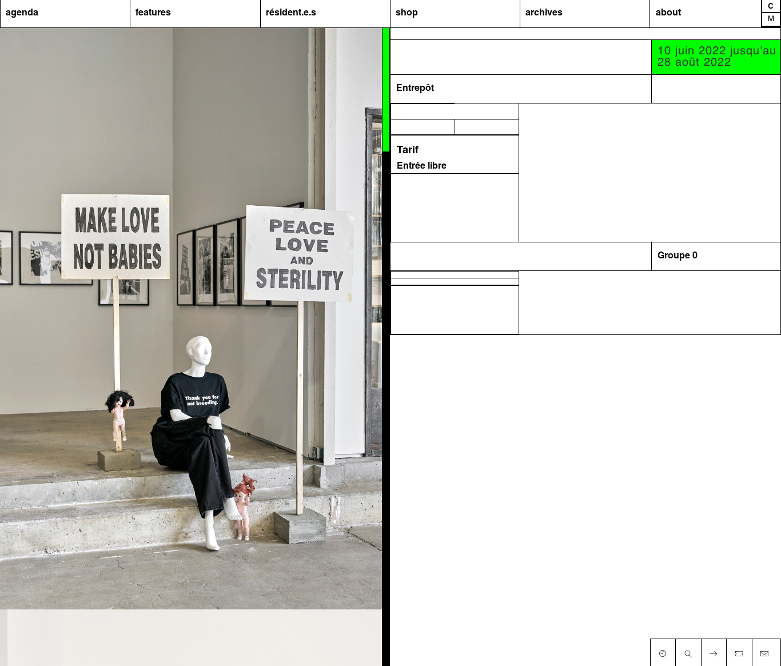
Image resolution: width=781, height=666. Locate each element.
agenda (22, 13)
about (668, 13)
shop (407, 13)
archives (544, 13)
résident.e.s (291, 13)
